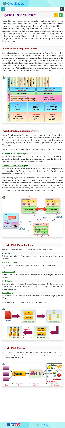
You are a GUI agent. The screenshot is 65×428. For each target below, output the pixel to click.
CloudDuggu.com (46, 425)
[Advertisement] (32, 408)
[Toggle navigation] (3, 9)
